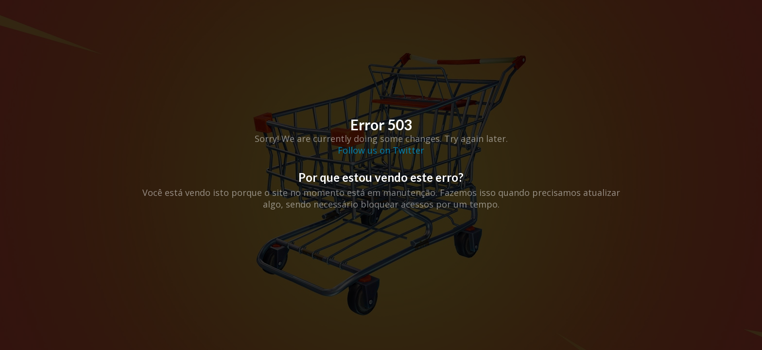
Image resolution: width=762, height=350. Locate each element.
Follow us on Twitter (381, 150)
